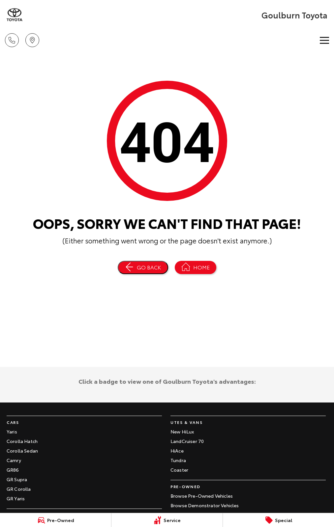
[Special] (278, 520)
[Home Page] (195, 267)
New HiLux (182, 431)
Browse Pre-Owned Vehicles (201, 495)
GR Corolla (19, 488)
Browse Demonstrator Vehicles (204, 505)
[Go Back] (143, 267)
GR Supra (17, 479)
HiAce (177, 450)
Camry (14, 460)
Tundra (178, 460)
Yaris (12, 431)
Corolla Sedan (22, 450)
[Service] (167, 520)
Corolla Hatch (22, 441)
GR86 (13, 469)
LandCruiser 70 (187, 441)
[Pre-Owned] (55, 520)
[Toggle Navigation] (324, 40)
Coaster (179, 469)
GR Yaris (16, 498)
